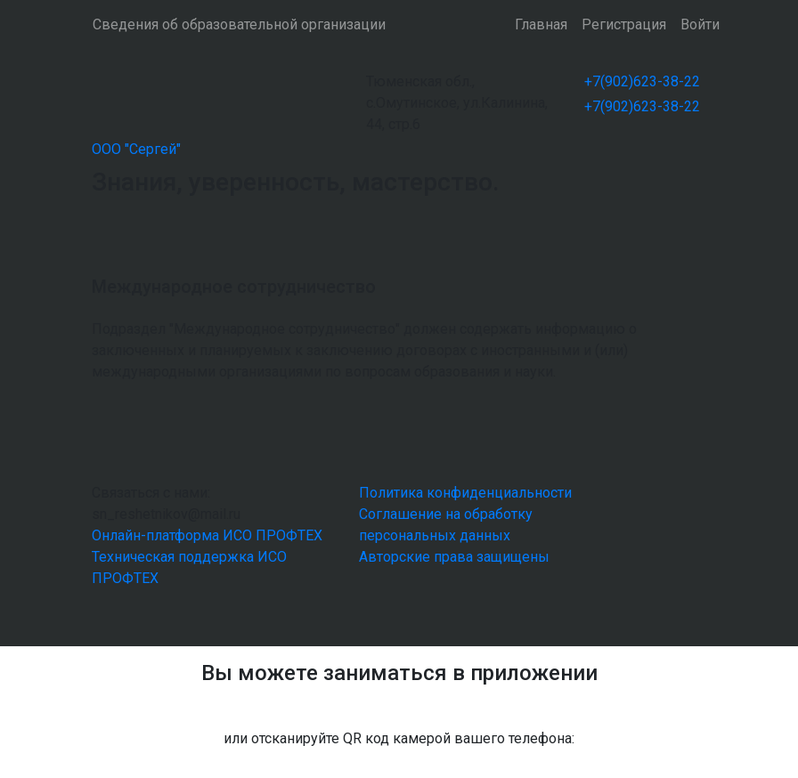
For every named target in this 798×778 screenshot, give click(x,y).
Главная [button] (541, 24)
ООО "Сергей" (136, 149)
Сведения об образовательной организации (239, 24)
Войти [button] (700, 24)
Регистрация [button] (624, 24)
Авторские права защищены (454, 556)
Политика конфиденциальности (465, 492)
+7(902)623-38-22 (642, 81)
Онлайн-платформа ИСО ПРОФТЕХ (207, 535)
